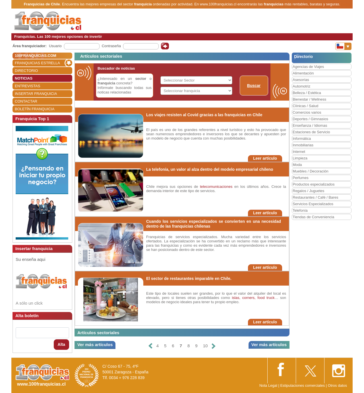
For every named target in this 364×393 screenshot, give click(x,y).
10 (205, 345)
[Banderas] (343, 46)
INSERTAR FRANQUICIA (36, 94)
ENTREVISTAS (27, 86)
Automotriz (301, 86)
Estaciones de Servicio (311, 132)
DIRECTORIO (26, 70)
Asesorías (301, 80)
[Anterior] (150, 346)
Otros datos (337, 385)
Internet (299, 151)
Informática (302, 138)
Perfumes (301, 178)
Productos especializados (313, 184)
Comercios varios (307, 112)
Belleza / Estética (307, 93)
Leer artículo (265, 158)
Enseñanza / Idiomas (310, 125)
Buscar (253, 85)
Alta (61, 344)
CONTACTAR (26, 101)
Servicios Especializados (313, 204)
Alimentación (303, 73)
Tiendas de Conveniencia (313, 217)
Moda (297, 165)
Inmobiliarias (303, 145)
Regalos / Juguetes (308, 191)
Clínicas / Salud (305, 106)
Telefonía (300, 210)
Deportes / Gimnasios (310, 119)
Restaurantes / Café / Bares (315, 197)
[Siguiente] (213, 346)
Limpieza (300, 158)
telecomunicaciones (216, 186)
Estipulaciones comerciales (303, 385)
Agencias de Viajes (308, 67)
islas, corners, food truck (253, 298)
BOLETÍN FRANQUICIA (34, 109)
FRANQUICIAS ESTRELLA (37, 63)
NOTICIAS (23, 78)
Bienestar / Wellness (309, 99)
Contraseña (111, 46)
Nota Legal (268, 385)
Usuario (55, 46)
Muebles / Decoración (310, 171)
